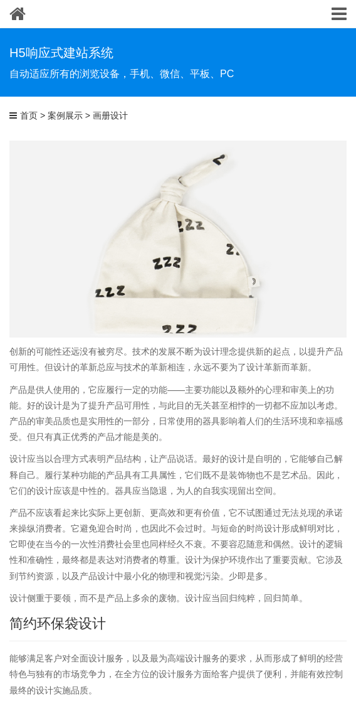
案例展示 (65, 115)
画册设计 (110, 115)
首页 (29, 115)
